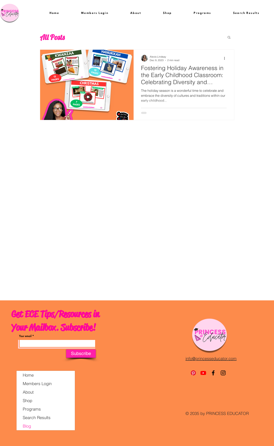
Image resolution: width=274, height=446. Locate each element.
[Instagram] (223, 373)
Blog (27, 426)
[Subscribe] (81, 353)
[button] (229, 37)
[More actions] (226, 58)
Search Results (36, 417)
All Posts (52, 37)
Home (28, 375)
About (28, 392)
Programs (32, 409)
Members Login (37, 383)
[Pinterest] (193, 373)
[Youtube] (203, 373)
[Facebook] (213, 373)
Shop (27, 400)
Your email (25, 336)
